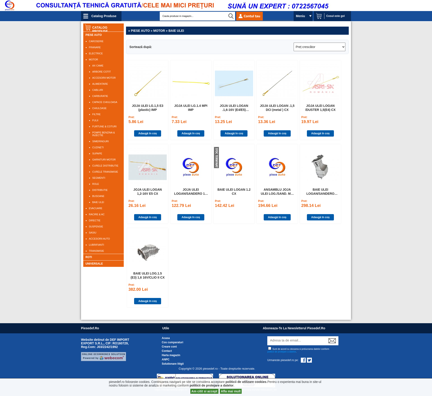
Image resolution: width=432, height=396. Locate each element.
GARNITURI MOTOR (104, 159)
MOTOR (93, 59)
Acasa (166, 338)
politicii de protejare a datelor (281, 351)
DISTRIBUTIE (100, 190)
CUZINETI (98, 147)
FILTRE (96, 114)
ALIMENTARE (100, 83)
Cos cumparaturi (172, 342)
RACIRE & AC (97, 214)
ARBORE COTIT (101, 71)
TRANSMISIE (96, 251)
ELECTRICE (96, 53)
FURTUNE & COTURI (104, 126)
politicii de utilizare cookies (245, 382)
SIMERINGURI (100, 141)
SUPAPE (97, 153)
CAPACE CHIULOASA (104, 102)
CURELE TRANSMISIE (105, 171)
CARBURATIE (100, 96)
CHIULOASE (99, 108)
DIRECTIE (94, 220)
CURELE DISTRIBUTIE (105, 165)
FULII (95, 120)
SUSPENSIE (96, 226)
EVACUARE (95, 208)
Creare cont (169, 346)
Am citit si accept (204, 391)
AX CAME (98, 65)
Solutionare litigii (173, 363)
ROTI (89, 257)
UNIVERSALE (94, 263)
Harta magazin (171, 355)
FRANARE (95, 47)
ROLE (95, 184)
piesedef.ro (90, 328)
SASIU (92, 232)
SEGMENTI (98, 177)
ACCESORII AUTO (99, 238)
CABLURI (97, 90)
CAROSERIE (96, 41)
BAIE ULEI (98, 202)
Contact (167, 351)
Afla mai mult (231, 391)
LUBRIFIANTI (96, 244)
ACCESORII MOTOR (104, 77)
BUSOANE (98, 196)
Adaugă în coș (147, 133)
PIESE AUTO (94, 35)
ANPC (165, 359)
